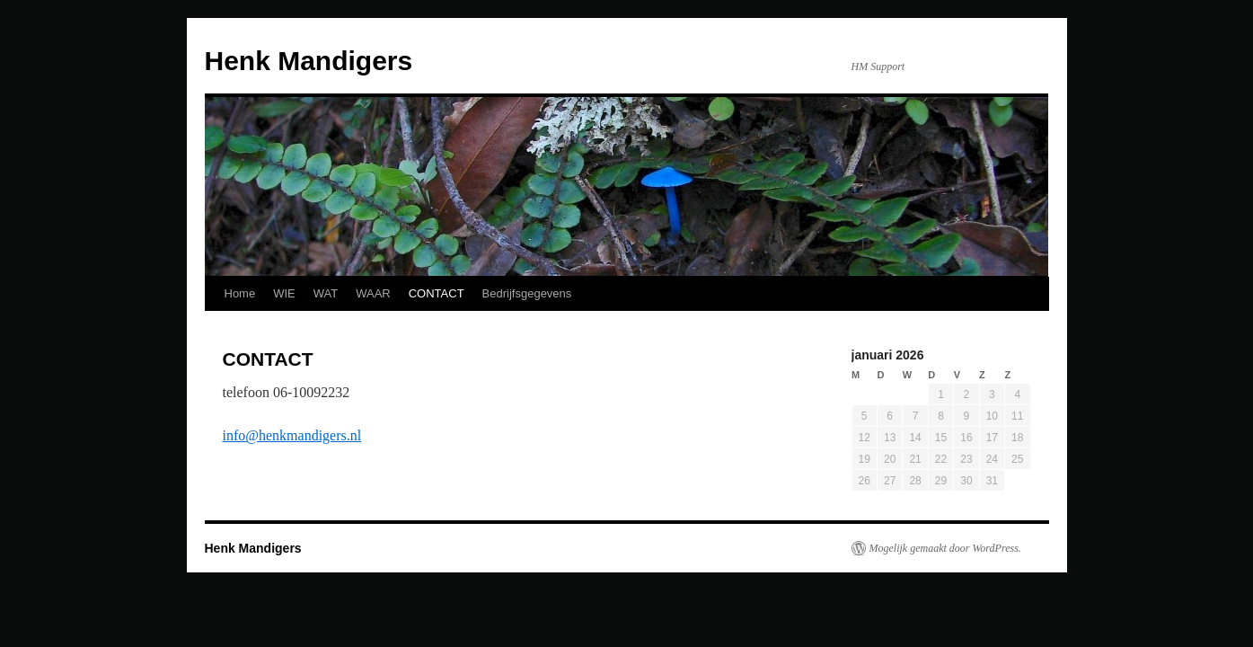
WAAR (373, 293)
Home (240, 293)
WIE (284, 293)
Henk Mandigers (309, 60)
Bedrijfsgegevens (527, 293)
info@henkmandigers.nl (292, 435)
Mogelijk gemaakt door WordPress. (945, 548)
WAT (325, 293)
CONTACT (436, 293)
